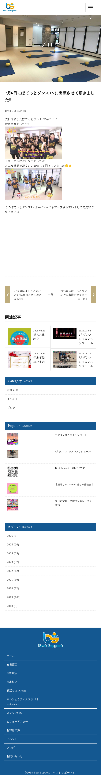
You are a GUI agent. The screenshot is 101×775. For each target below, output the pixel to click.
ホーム (11, 656)
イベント (12, 398)
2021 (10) (13, 579)
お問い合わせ (15, 756)
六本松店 (12, 682)
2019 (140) (14, 597)
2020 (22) (13, 588)
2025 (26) (13, 544)
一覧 (50, 294)
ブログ (11, 407)
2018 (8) (12, 606)
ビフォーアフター (17, 721)
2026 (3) (12, 535)
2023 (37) (13, 562)
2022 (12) (13, 571)
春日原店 (12, 664)
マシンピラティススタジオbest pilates (23, 702)
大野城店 (12, 673)
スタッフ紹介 (15, 712)
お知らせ (12, 390)
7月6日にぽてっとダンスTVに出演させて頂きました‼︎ (73, 294)
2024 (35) (13, 553)
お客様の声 (13, 730)
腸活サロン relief (16, 690)
